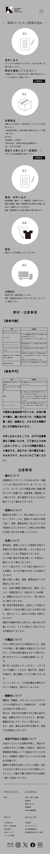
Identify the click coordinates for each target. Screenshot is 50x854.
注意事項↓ (39, 81)
